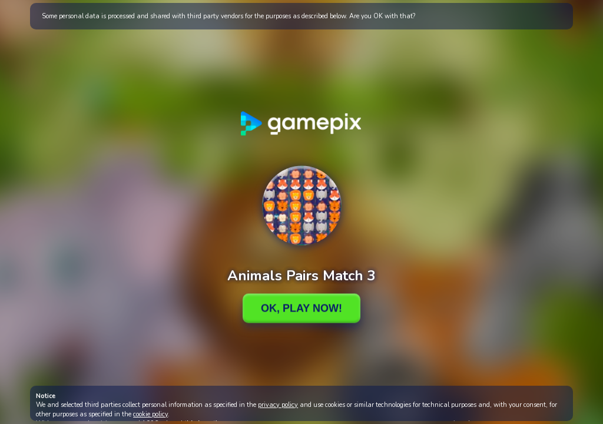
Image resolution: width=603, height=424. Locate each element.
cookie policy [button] (150, 414)
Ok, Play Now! (301, 308)
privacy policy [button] (278, 404)
